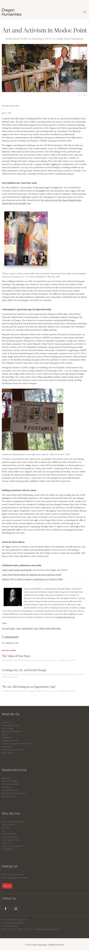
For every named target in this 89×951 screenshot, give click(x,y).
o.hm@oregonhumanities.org (47, 929)
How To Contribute (9, 796)
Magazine (5, 778)
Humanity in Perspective (12, 731)
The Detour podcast (10, 784)
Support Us (6, 843)
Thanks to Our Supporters (13, 846)
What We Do (11, 714)
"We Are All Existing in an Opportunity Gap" (29, 686)
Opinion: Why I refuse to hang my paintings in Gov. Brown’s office (32, 579)
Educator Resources (10, 790)
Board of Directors (9, 834)
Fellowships (6, 737)
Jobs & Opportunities (10, 840)
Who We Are (11, 813)
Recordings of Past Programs (14, 793)
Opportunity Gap (30, 628)
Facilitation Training (9, 740)
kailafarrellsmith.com (65, 617)
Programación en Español (12, 749)
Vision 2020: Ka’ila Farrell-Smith (17, 569)
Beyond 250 (7, 746)
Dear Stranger (7, 728)
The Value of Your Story (16, 656)
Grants (5, 734)
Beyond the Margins (10, 781)
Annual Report (8, 849)
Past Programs (8, 752)
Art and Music (8, 628)
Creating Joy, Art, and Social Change (24, 670)
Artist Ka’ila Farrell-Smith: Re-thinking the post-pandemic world (31, 574)
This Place (6, 787)
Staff (4, 831)
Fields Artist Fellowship (50, 628)
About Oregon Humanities (12, 821)
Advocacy (5, 827)
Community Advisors (10, 837)
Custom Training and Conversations (16, 743)
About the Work (8, 824)
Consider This (7, 722)
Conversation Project (10, 725)
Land (18, 628)
